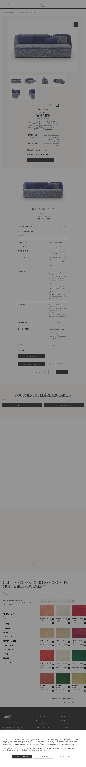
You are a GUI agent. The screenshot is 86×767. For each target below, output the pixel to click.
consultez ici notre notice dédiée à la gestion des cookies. (24, 750)
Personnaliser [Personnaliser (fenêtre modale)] (64, 756)
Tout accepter (21, 756)
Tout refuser (43, 756)
